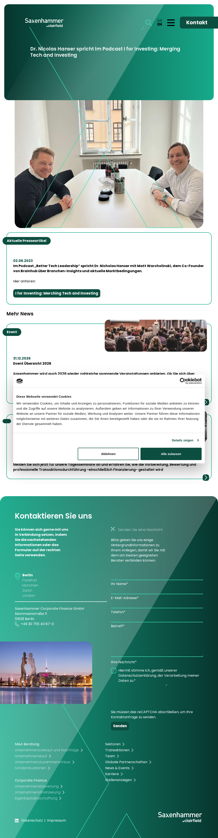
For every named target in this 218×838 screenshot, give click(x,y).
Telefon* (118, 612)
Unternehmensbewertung (37, 786)
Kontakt (196, 22)
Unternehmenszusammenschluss (42, 762)
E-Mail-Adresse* (125, 597)
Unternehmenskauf (31, 756)
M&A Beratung (27, 744)
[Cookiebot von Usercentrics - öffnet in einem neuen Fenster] (183, 381)
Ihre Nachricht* (124, 662)
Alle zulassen (171, 453)
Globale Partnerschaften (126, 762)
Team (110, 756)
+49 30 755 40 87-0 (34, 624)
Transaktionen (117, 750)
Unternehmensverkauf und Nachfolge (47, 750)
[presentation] (143, 694)
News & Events (117, 768)
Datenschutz (32, 820)
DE (159, 20)
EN (159, 24)
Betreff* (118, 626)
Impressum (56, 820)
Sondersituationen (30, 768)
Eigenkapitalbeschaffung (36, 798)
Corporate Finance (31, 780)
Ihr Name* (119, 583)
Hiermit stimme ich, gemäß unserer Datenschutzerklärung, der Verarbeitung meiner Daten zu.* (158, 675)
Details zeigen (182, 440)
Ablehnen (108, 453)
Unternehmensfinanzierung (37, 792)
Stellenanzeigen (118, 779)
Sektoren (112, 744)
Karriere (112, 774)
